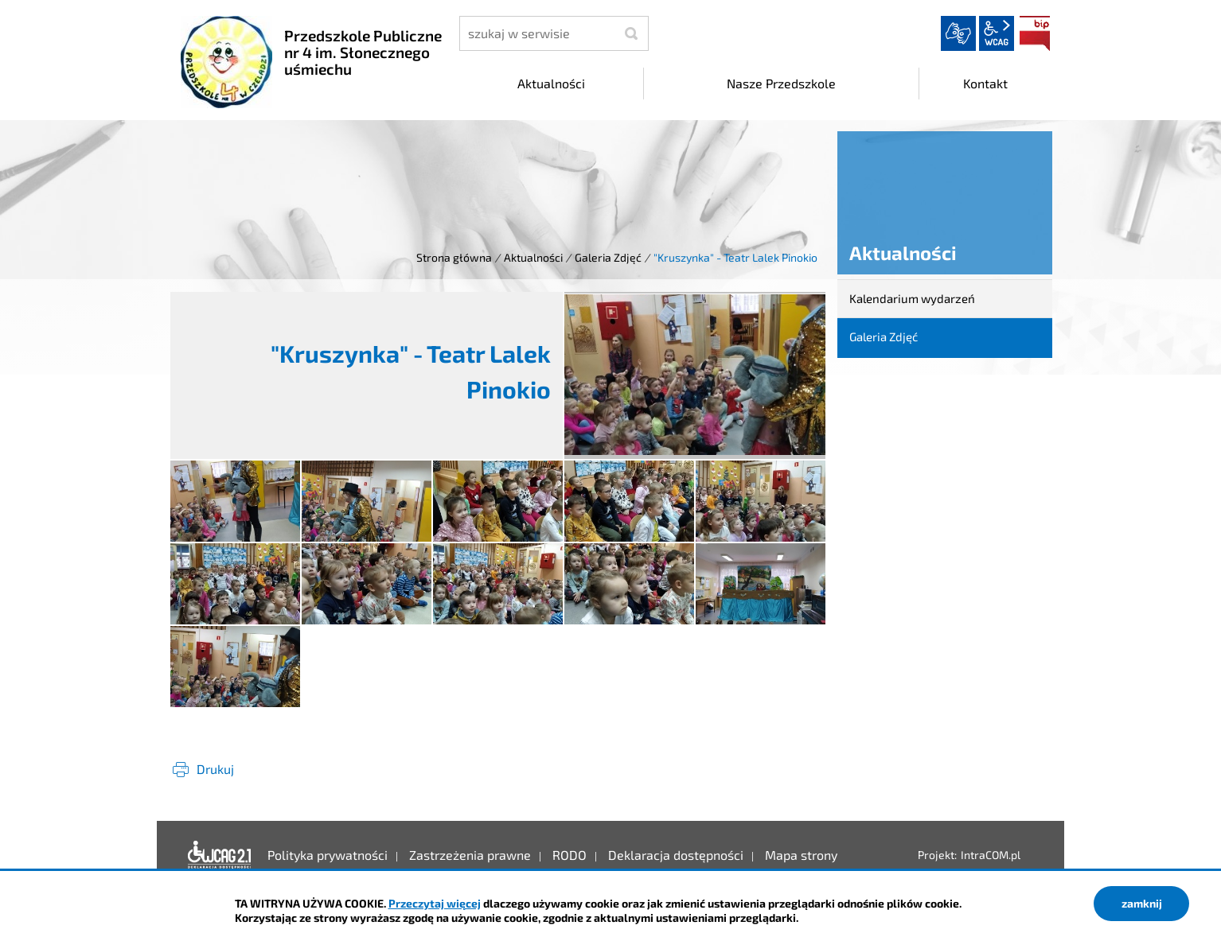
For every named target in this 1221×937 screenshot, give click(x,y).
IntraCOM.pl (990, 855)
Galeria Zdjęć (608, 257)
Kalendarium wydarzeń (912, 298)
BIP (1034, 33)
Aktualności (533, 257)
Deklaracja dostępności (219, 855)
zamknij (1142, 903)
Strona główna (454, 257)
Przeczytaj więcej (434, 903)
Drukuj (215, 768)
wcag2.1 (996, 33)
